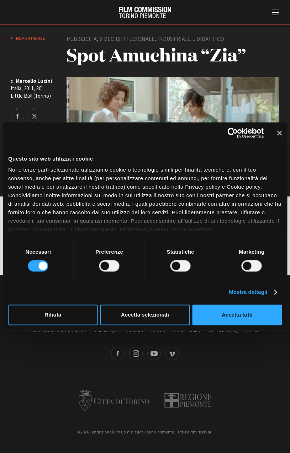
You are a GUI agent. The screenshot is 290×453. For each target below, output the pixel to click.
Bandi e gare (107, 331)
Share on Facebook (17, 115)
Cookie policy (187, 331)
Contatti (135, 331)
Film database (30, 38)
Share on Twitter (34, 115)
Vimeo (172, 353)
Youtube (154, 353)
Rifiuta (52, 315)
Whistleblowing (223, 331)
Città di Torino (114, 400)
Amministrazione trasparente (59, 331)
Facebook (118, 353)
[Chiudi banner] (279, 132)
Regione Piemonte (188, 400)
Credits (252, 331)
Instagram (136, 353)
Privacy (158, 331)
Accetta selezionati (145, 315)
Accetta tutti (237, 315)
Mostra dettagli (248, 292)
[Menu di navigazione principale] (275, 13)
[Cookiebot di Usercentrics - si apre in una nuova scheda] (232, 133)
